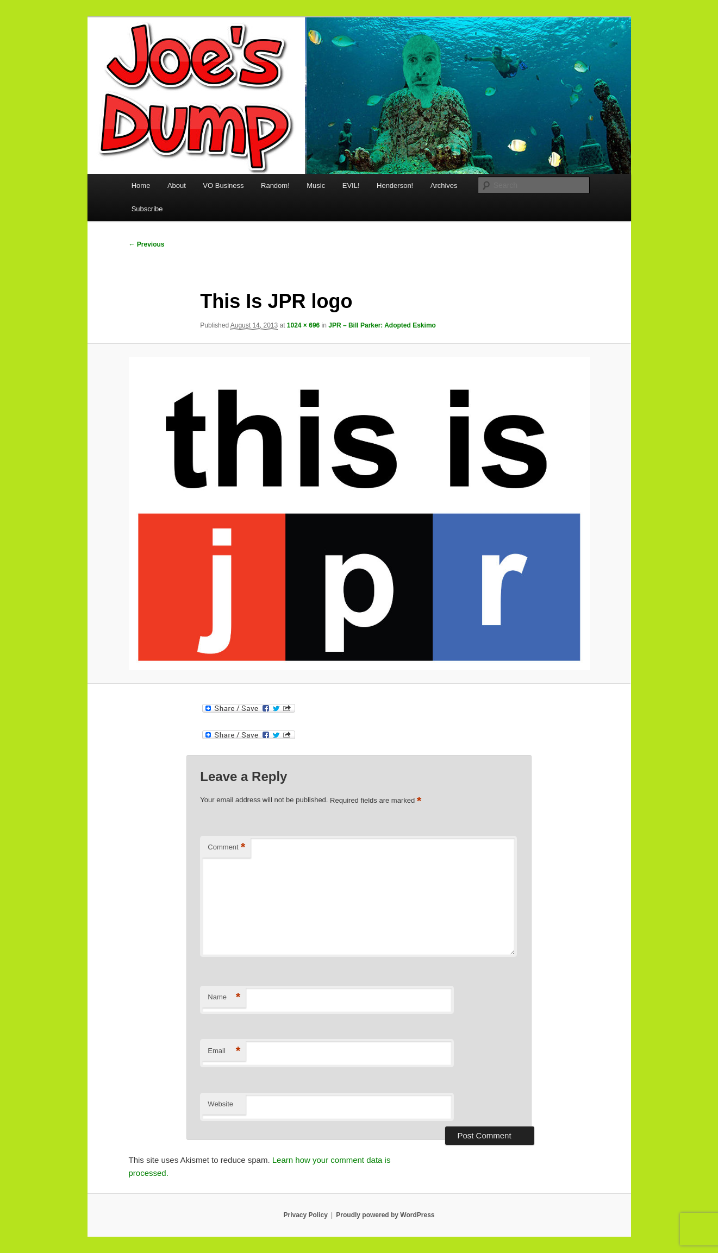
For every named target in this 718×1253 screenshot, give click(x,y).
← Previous (147, 244)
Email (224, 1051)
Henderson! (395, 185)
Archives (444, 185)
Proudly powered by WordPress (385, 1215)
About (176, 185)
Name (224, 997)
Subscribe (147, 209)
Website (220, 1104)
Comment (226, 847)
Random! (275, 185)
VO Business (223, 185)
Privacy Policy (305, 1215)
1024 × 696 (303, 325)
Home (141, 185)
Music (316, 185)
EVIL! (351, 185)
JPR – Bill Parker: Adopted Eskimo (382, 325)
